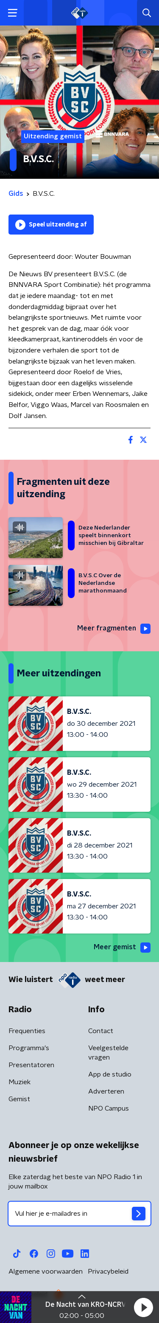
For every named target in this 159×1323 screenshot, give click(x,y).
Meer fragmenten (114, 629)
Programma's (28, 1048)
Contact (100, 1031)
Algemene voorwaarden (45, 1271)
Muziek (19, 1082)
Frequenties (26, 1031)
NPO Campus (108, 1108)
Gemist (19, 1099)
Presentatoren (31, 1065)
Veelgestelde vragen (108, 1053)
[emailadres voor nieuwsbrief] (79, 1214)
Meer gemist (122, 947)
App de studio (109, 1074)
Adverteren (106, 1091)
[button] (143, 1307)
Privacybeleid (108, 1271)
